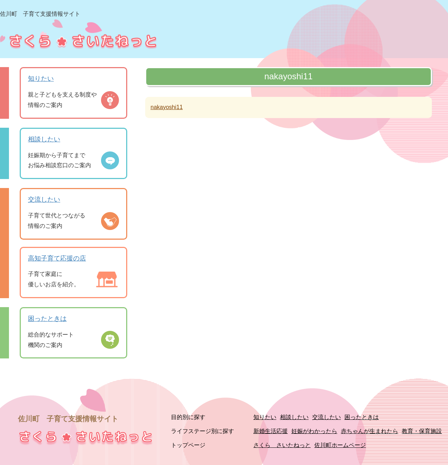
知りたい (41, 78)
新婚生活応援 (270, 431)
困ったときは (47, 318)
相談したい (44, 139)
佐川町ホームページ (340, 445)
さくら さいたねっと (282, 445)
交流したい (44, 199)
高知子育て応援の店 (57, 258)
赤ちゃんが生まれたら (369, 431)
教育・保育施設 (422, 431)
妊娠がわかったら (314, 431)
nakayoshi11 (167, 107)
